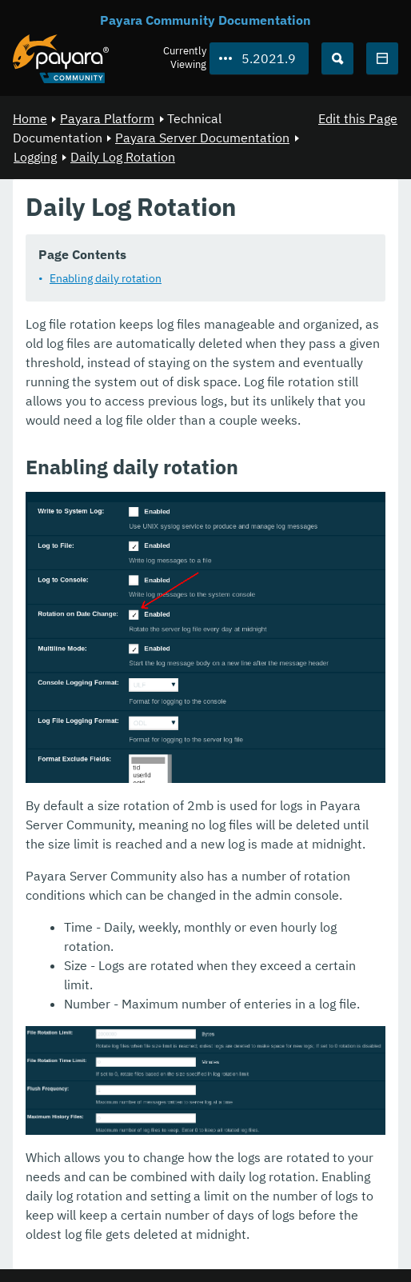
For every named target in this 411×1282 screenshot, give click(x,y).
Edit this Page (357, 118)
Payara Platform (107, 118)
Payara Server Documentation (202, 138)
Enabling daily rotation (106, 278)
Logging (35, 157)
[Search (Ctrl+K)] (337, 58)
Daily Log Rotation (122, 157)
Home (30, 118)
